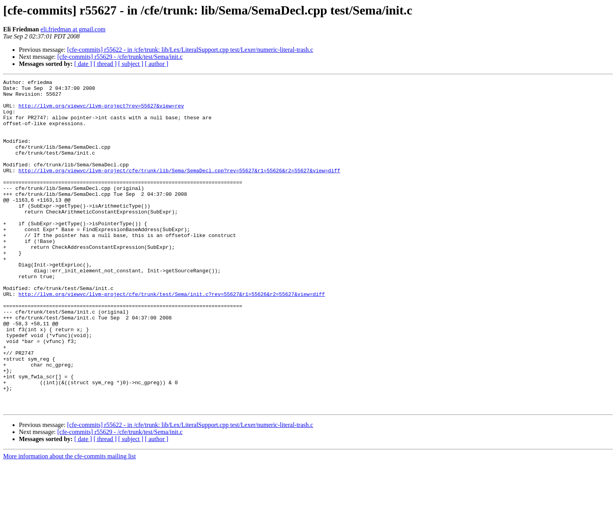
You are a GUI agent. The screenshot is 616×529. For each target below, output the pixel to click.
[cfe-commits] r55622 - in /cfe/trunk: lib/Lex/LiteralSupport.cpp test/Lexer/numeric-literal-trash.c (190, 49)
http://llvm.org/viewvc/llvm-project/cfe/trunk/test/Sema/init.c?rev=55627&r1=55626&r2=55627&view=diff (171, 337)
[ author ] (157, 63)
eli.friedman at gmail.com (72, 29)
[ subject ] (130, 63)
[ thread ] (105, 63)
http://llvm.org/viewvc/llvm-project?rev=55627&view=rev (101, 111)
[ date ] (83, 63)
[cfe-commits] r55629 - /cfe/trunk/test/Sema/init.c (120, 56)
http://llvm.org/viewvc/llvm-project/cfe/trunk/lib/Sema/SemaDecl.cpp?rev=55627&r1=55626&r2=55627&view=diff (179, 189)
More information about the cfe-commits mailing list (69, 522)
